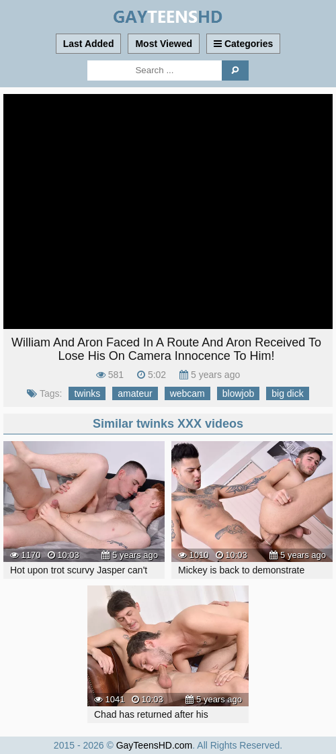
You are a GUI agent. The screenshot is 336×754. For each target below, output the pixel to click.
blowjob (238, 393)
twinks (87, 393)
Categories (243, 43)
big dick (287, 393)
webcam (187, 393)
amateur (135, 393)
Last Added (88, 43)
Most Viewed (163, 43)
